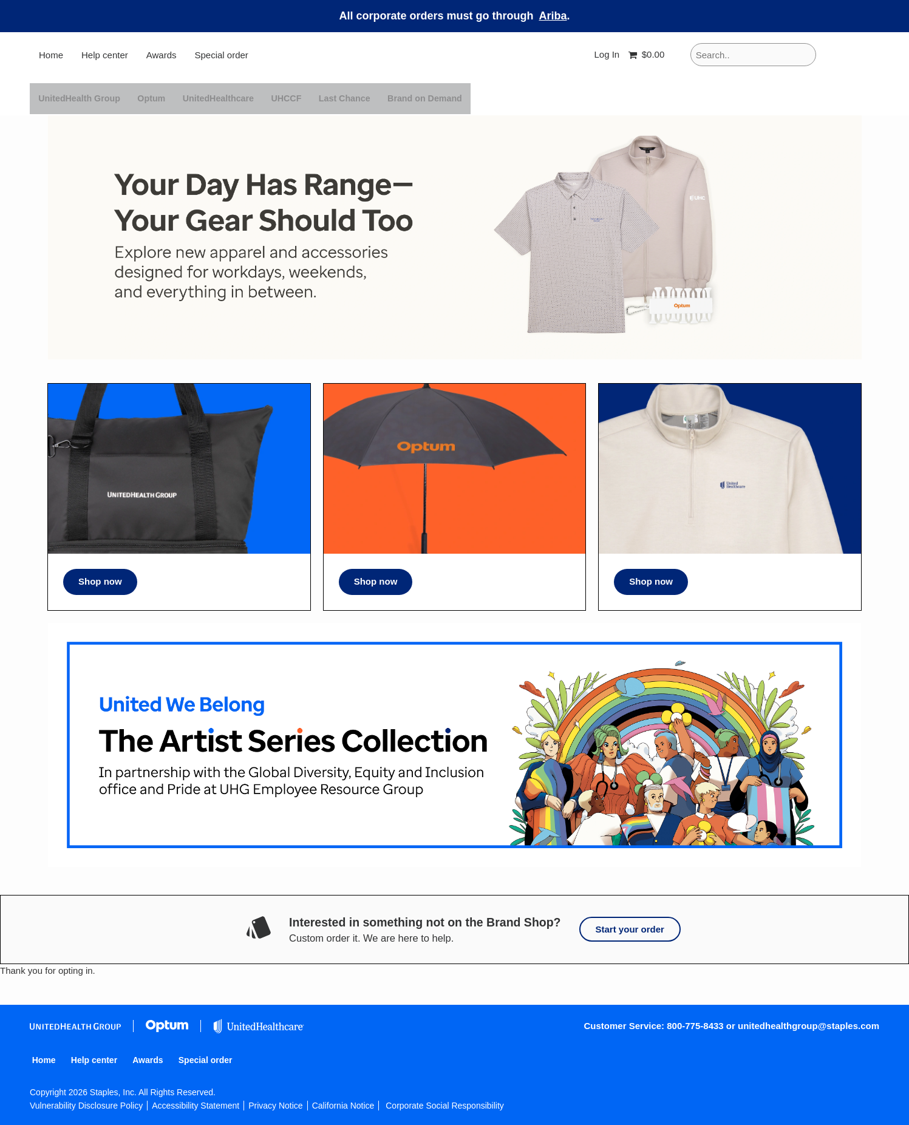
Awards (161, 55)
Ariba (553, 16)
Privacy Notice (275, 1105)
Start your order (630, 929)
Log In (606, 54)
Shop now (100, 581)
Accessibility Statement (195, 1105)
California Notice (343, 1105)
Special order (221, 55)
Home (51, 55)
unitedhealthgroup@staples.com (808, 1026)
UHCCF (297, 98)
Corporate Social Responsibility (445, 1105)
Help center (104, 55)
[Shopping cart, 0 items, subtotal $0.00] (648, 55)
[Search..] (753, 54)
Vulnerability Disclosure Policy (86, 1105)
